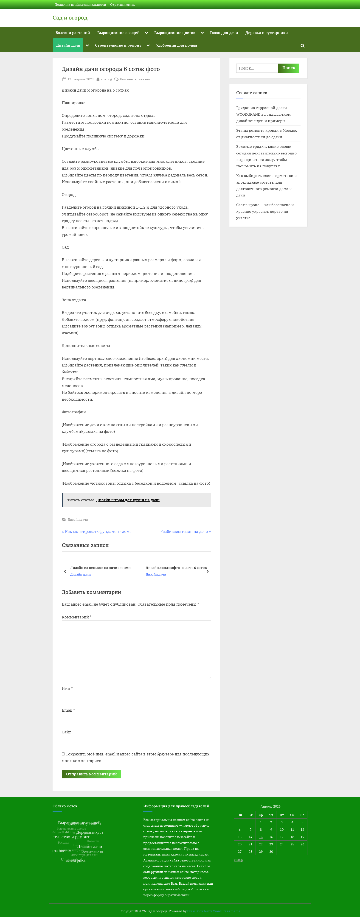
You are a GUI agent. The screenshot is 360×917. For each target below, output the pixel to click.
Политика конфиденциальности (80, 4)
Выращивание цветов (174, 32)
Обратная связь (122, 4)
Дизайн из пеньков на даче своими (100, 567)
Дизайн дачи (68, 45)
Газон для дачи (224, 32)
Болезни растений (73, 32)
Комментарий (77, 617)
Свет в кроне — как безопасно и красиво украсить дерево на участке (265, 211)
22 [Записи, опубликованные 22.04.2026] (261, 844)
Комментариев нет (135, 79)
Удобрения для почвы (176, 45)
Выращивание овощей (118, 32)
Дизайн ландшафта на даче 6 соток (176, 567)
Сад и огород (70, 17)
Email (68, 710)
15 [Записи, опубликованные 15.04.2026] (261, 837)
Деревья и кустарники (266, 32)
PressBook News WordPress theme (213, 911)
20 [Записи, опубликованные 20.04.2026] (240, 844)
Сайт (66, 732)
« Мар (238, 860)
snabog (106, 78)
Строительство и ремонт (118, 45)
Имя (67, 688)
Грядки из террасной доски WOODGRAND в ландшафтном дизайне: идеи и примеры (263, 114)
